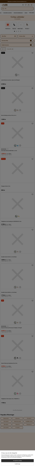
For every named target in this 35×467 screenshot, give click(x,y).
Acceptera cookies (17, 460)
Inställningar (17, 464)
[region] (17, 458)
